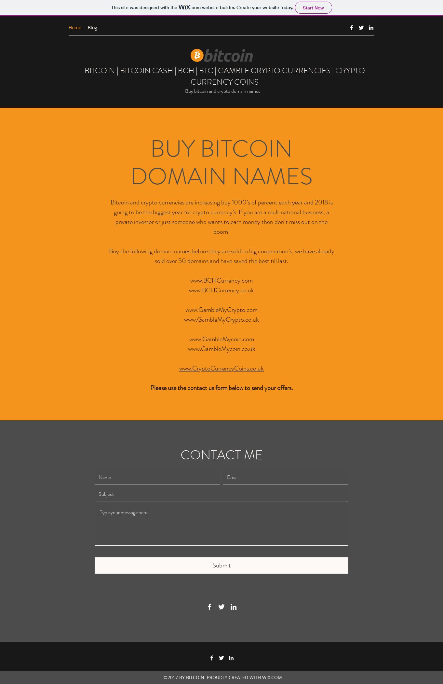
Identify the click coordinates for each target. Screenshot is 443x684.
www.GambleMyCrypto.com (221, 309)
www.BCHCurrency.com (221, 280)
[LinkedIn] (371, 27)
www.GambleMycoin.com (221, 339)
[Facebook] (351, 27)
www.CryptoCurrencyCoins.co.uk (221, 368)
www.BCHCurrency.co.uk (221, 290)
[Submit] (221, 565)
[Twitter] (361, 27)
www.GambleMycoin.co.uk (221, 349)
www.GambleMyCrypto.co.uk (221, 319)
